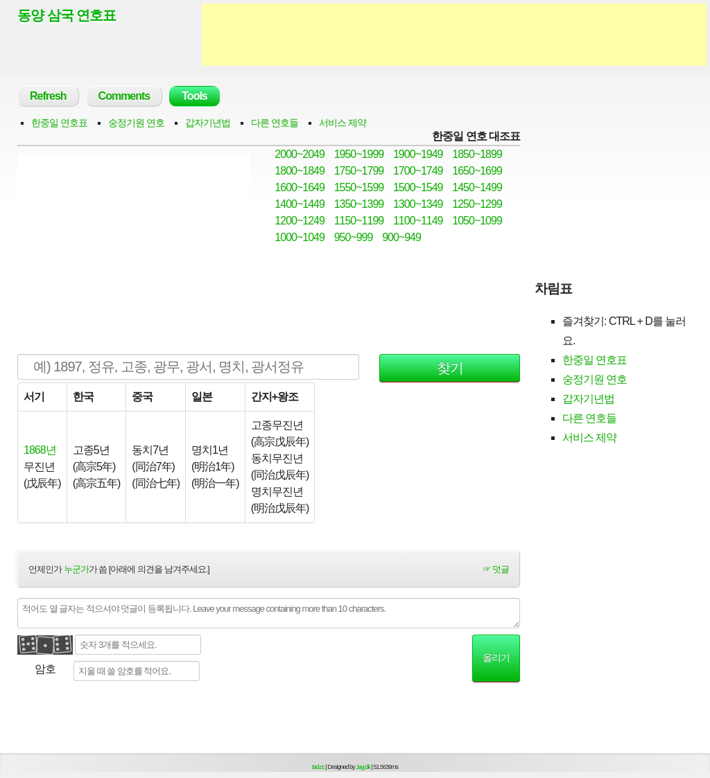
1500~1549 (418, 187)
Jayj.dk (363, 766)
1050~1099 (477, 221)
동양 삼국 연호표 (66, 15)
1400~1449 (299, 204)
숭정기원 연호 (136, 122)
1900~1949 (418, 154)
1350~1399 (359, 204)
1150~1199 (359, 221)
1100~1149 (418, 221)
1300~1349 (418, 204)
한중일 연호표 (59, 122)
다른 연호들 (274, 122)
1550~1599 (359, 187)
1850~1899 (477, 154)
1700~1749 (418, 171)
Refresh (48, 96)
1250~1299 (477, 204)
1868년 (40, 450)
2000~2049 (299, 154)
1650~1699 (477, 171)
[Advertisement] (454, 34)
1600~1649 (299, 187)
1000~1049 (299, 237)
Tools (194, 96)
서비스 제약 (342, 122)
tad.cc (318, 766)
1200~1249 (299, 221)
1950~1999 (359, 154)
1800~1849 (299, 171)
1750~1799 (359, 171)
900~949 (401, 237)
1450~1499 (477, 187)
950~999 (353, 237)
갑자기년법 (207, 122)
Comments (124, 96)
